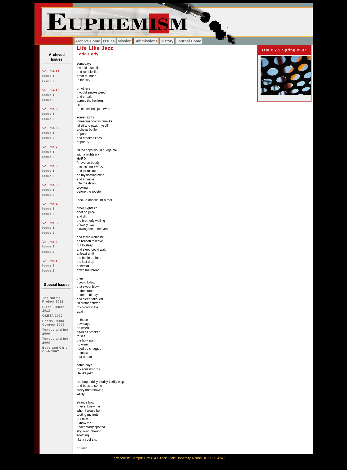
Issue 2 (48, 81)
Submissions (145, 41)
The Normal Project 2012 (53, 299)
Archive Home (87, 41)
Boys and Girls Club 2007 (55, 349)
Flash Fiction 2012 (53, 308)
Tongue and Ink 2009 (55, 331)
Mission (124, 41)
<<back (82, 448)
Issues (109, 41)
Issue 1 (48, 75)
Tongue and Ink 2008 (55, 340)
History (167, 41)
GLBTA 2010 (52, 315)
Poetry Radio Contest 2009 (53, 322)
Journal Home (188, 41)
